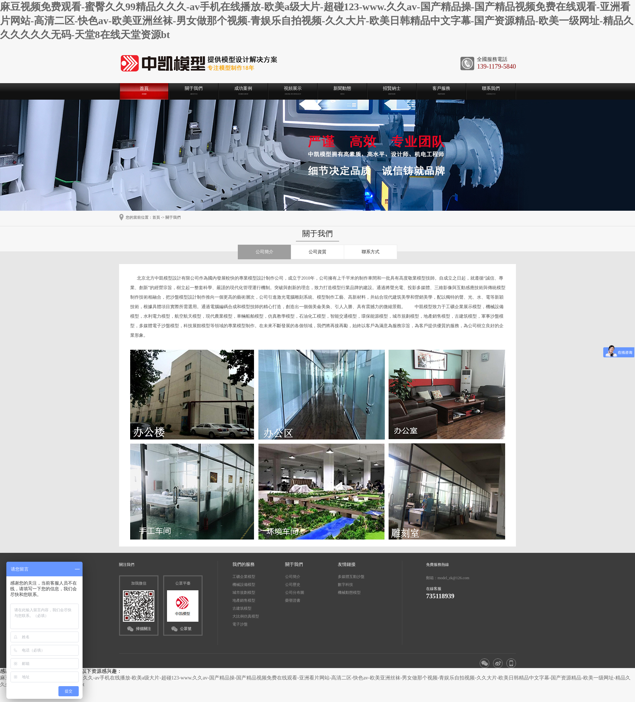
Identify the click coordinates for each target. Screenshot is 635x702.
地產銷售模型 (243, 600)
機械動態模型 (349, 592)
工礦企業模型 (243, 576)
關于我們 (173, 217)
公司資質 (317, 251)
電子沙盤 (240, 624)
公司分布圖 (294, 592)
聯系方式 (370, 251)
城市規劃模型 (243, 592)
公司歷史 (292, 584)
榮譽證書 (292, 600)
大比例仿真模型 (245, 616)
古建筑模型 (241, 608)
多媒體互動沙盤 (351, 576)
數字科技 (345, 584)
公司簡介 (264, 251)
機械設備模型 (243, 584)
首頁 (156, 217)
